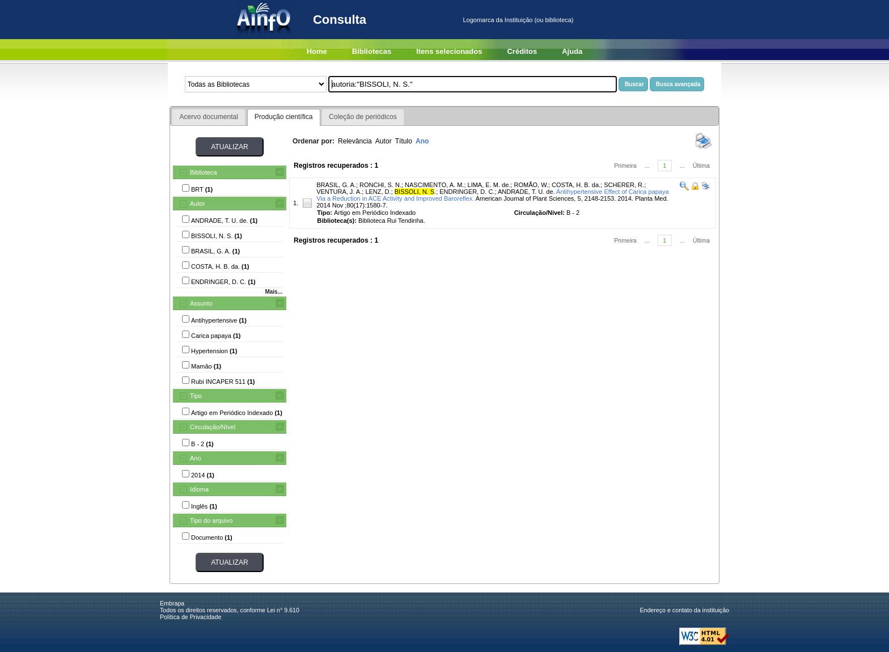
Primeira (625, 165)
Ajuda (572, 51)
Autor (197, 203)
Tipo (196, 395)
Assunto (201, 303)
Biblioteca (203, 172)
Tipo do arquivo (211, 520)
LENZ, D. (378, 191)
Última (701, 165)
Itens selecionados (449, 51)
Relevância (355, 141)
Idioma (199, 489)
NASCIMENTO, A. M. (434, 184)
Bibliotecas (371, 51)
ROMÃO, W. (531, 184)
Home (317, 51)
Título (403, 141)
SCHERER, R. (624, 184)
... (647, 165)
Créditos (522, 51)
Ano (195, 458)
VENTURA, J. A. (339, 191)
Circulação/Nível (212, 427)
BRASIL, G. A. (336, 184)
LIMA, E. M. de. (489, 184)
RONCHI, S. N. (380, 184)
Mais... (273, 292)
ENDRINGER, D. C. (466, 191)
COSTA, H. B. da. (576, 184)
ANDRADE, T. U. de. (526, 191)
